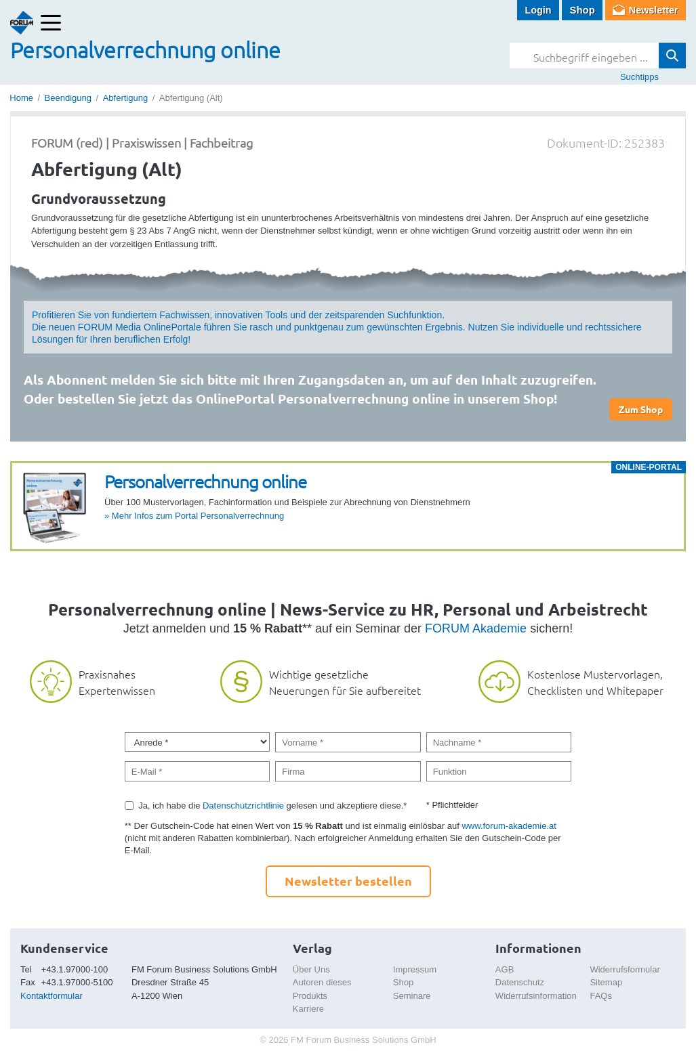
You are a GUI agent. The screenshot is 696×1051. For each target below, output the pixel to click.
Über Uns (311, 969)
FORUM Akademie (476, 628)
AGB (504, 969)
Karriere (308, 1009)
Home (21, 98)
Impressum (414, 969)
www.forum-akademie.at (509, 826)
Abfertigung (125, 98)
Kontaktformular (51, 996)
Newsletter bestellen (348, 880)
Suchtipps (639, 77)
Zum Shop (641, 409)
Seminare (412, 996)
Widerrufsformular (624, 969)
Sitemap (606, 982)
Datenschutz (519, 982)
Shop (580, 10)
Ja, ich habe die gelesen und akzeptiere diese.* (272, 805)
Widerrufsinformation (536, 996)
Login (536, 10)
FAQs (601, 996)
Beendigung (68, 98)
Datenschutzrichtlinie (243, 805)
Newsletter (652, 10)
